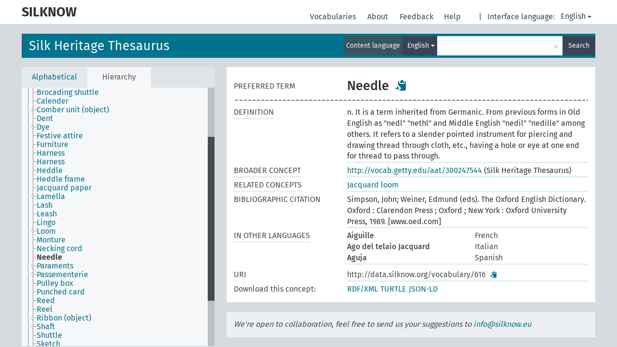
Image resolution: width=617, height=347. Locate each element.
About (378, 16)
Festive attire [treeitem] (60, 136)
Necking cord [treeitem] (59, 248)
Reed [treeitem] (46, 300)
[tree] (118, 217)
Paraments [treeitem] (55, 266)
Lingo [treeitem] (46, 222)
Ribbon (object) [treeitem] (64, 318)
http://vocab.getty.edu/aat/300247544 (414, 170)
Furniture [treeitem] (52, 144)
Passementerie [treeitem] (62, 274)
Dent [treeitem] (45, 118)
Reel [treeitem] (45, 309)
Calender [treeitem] (52, 101)
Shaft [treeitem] (46, 326)
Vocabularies (334, 16)
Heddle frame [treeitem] (61, 179)
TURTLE (393, 289)
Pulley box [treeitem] (55, 283)
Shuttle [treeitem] (49, 335)
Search (579, 45)
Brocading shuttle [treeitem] (68, 92)
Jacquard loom (373, 184)
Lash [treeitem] (45, 205)
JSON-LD (423, 289)
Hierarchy (119, 76)
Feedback (417, 16)
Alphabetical (54, 76)
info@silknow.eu (502, 324)
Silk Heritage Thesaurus (99, 45)
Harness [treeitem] (51, 153)
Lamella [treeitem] (51, 196)
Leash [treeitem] (47, 214)
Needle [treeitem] (49, 257)
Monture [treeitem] (51, 240)
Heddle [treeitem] (50, 170)
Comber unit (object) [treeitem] (73, 110)
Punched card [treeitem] (61, 292)
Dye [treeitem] (43, 127)
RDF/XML (362, 289)
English (576, 16)
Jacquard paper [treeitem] (64, 188)
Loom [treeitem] (46, 231)
